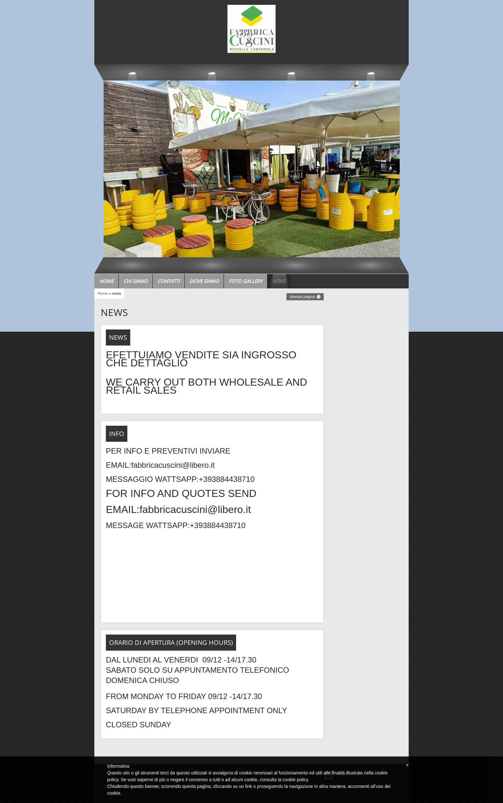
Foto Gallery (245, 281)
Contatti (169, 281)
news (279, 281)
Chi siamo (136, 281)
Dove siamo (204, 281)
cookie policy (295, 779)
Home (106, 281)
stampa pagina (302, 297)
